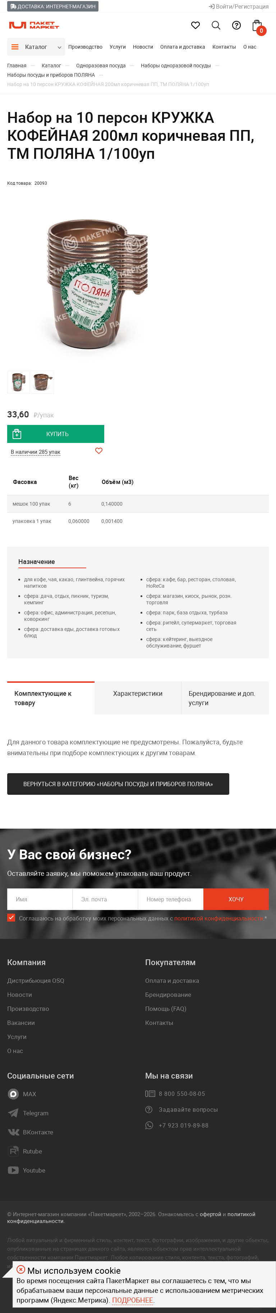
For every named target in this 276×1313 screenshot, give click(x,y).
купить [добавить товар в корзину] (57, 434)
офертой (210, 1214)
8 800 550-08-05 (182, 1093)
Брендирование (168, 994)
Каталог (36, 47)
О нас (249, 46)
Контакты (224, 46)
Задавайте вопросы (188, 1109)
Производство (85, 46)
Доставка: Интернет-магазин (53, 6)
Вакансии (21, 1022)
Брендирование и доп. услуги (222, 698)
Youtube (34, 1170)
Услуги (118, 46)
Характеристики (137, 693)
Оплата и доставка (182, 46)
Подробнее (132, 1300)
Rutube (32, 1151)
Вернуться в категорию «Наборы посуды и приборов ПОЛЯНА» (118, 784)
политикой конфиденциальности (218, 918)
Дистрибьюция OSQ (35, 980)
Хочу (236, 899)
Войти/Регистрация (239, 6)
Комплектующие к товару (43, 698)
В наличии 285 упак (35, 451)
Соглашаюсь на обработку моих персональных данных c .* (143, 918)
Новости (143, 46)
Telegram (36, 1113)
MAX (29, 1094)
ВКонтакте (38, 1132)
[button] (169, 283)
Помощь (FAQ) (166, 1008)
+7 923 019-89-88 (184, 1125)
